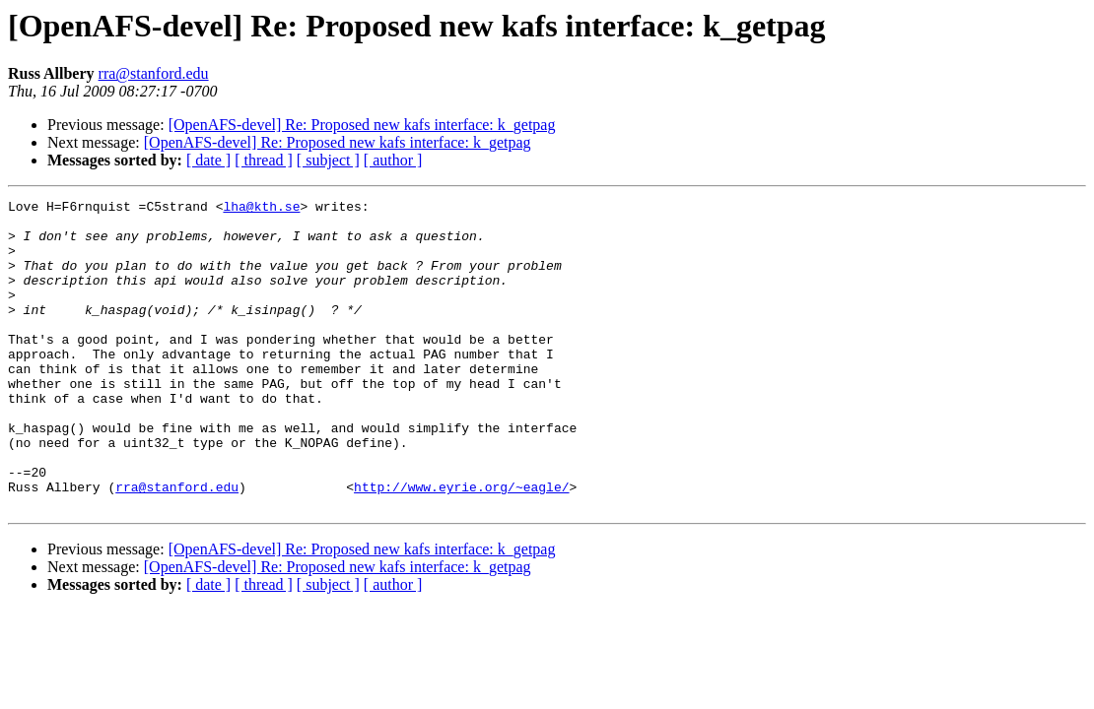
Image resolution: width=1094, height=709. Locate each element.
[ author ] (393, 160)
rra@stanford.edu (154, 73)
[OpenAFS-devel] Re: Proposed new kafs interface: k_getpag (362, 124)
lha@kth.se (261, 209)
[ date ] (208, 160)
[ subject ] (328, 160)
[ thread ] (264, 160)
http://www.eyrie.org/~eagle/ (461, 545)
